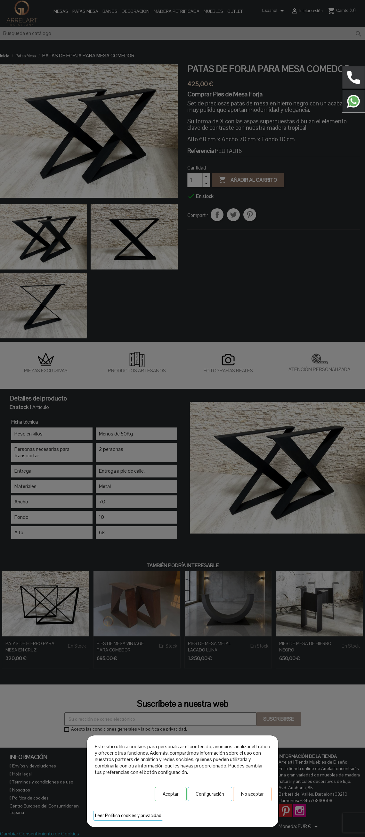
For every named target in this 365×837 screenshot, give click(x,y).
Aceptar (171, 794)
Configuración (210, 794)
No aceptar (252, 794)
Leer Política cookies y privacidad (128, 815)
